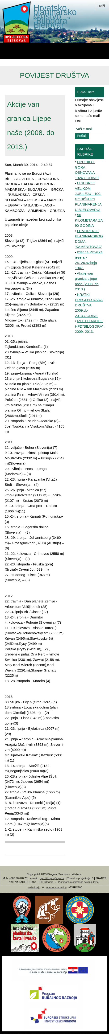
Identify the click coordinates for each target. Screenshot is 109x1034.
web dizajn (34, 887)
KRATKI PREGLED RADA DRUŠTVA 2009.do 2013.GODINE (89, 305)
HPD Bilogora (46, 882)
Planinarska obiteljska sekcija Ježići (78, 882)
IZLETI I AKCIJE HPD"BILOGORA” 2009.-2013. (89, 326)
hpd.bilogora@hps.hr (52, 878)
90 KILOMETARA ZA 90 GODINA (89, 220)
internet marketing (56, 887)
